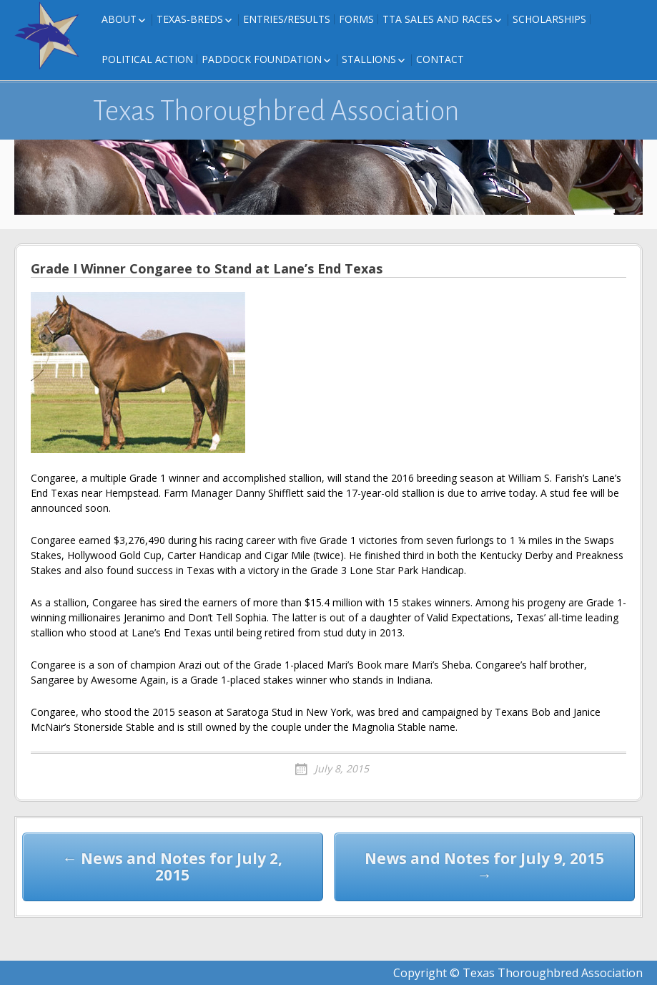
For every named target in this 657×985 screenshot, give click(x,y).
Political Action (147, 59)
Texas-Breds (190, 19)
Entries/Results (286, 19)
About (119, 19)
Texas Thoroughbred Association (276, 111)
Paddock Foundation (262, 59)
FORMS (356, 19)
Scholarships (549, 19)
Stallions (369, 59)
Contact (440, 59)
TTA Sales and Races (437, 19)
